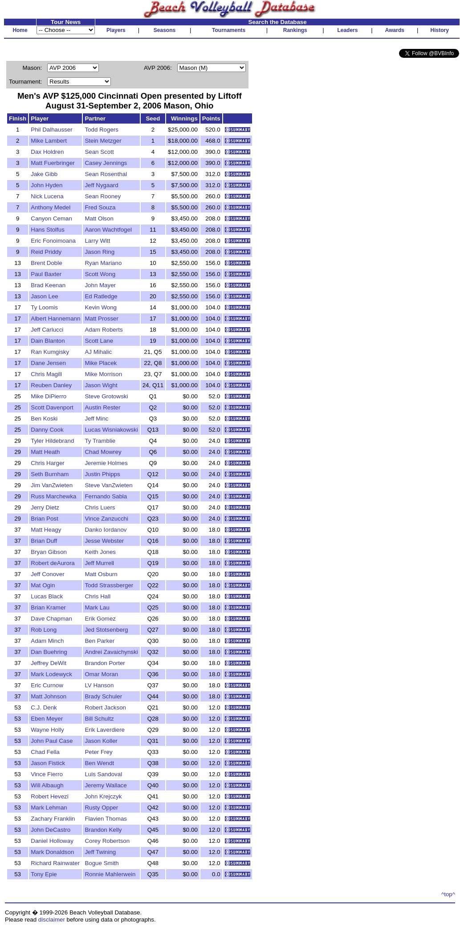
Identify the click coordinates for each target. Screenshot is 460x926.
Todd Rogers (101, 129)
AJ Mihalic (98, 352)
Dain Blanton (48, 340)
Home (19, 30)
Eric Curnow (47, 685)
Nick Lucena (47, 196)
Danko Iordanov (105, 529)
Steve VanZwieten (108, 485)
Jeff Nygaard (101, 185)
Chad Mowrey (103, 452)
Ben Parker (99, 640)
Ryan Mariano (103, 263)
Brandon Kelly (103, 829)
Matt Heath (45, 452)
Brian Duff (44, 540)
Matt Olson (99, 218)
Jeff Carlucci (47, 329)
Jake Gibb (44, 174)
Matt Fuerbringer (53, 163)
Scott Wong (100, 274)
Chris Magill (46, 374)
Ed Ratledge (101, 296)
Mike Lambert (49, 140)
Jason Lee (44, 296)
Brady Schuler (103, 696)
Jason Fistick (48, 763)
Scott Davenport (52, 407)
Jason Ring (99, 252)
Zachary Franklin (53, 818)
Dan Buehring (49, 652)
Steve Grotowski (106, 396)
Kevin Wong (101, 307)
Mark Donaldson (52, 852)
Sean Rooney (103, 196)
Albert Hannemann (55, 318)
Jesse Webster (104, 540)
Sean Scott (99, 151)
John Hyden (46, 185)
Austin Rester (102, 407)
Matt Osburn (101, 574)
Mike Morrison (103, 374)
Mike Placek (101, 363)
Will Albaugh (47, 785)
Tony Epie (44, 874)
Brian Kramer (48, 607)
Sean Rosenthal (106, 174)
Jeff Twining (100, 852)
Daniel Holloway (52, 841)
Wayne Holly (47, 729)
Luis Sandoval (103, 774)
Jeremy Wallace (105, 785)
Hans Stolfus (48, 229)
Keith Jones (100, 552)
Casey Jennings (106, 163)
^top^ (448, 894)
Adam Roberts (103, 329)
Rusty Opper (101, 807)
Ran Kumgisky (50, 352)
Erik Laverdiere (105, 729)
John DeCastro (50, 829)
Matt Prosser (101, 318)
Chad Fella (45, 752)
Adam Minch (47, 640)
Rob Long (44, 629)
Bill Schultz (99, 718)
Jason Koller (101, 741)
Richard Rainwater (55, 863)
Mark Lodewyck (51, 674)
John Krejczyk (103, 796)
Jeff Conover (47, 574)
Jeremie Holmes (106, 463)
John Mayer (100, 285)
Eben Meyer (47, 718)
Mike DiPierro (48, 396)
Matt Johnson (48, 696)
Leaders (347, 30)
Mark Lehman (49, 807)
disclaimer (51, 919)
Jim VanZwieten (52, 485)
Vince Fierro (47, 774)
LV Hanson (99, 685)
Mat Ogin (43, 585)
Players (116, 30)
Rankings (295, 30)
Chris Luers (100, 507)
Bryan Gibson (49, 552)
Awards (394, 30)
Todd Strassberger (109, 585)
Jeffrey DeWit (48, 663)
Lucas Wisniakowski (111, 429)
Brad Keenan (48, 285)
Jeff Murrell (99, 563)
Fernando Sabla (106, 496)
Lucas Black (47, 596)
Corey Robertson (107, 841)
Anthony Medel (50, 207)
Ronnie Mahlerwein (110, 874)
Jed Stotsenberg (106, 629)
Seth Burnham (50, 474)
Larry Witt (97, 240)
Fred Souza (100, 207)
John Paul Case (52, 741)
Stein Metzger (103, 140)
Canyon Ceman (51, 218)
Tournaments (228, 30)
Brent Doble (46, 263)
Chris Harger (48, 463)
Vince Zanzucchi (106, 518)
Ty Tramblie (100, 440)
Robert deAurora (53, 563)
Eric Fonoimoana (53, 240)
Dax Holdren (47, 151)
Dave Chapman (51, 618)
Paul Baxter (46, 274)
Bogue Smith (101, 863)
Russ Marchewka (53, 496)
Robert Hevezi (49, 796)
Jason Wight (101, 385)
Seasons (164, 30)
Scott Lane (99, 340)
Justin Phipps (102, 474)
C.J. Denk (44, 707)
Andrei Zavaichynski (111, 652)
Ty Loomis (44, 307)
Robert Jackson (105, 707)
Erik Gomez (100, 618)
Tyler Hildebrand (52, 440)
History (440, 30)
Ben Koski (44, 418)
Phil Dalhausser (51, 129)
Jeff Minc (96, 418)
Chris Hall (97, 596)
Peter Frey (98, 752)
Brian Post (44, 518)
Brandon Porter (105, 663)
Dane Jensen (48, 363)
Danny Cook (47, 429)
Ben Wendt (99, 763)
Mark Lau (97, 607)
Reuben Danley (51, 385)
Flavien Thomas (106, 818)
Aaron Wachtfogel (108, 229)
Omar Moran (101, 674)
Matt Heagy (46, 529)
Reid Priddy (46, 252)
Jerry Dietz (45, 507)
